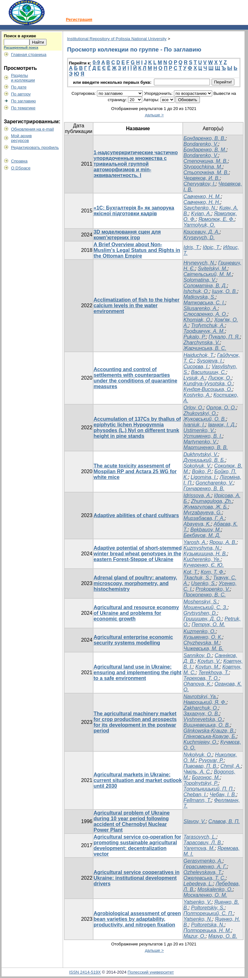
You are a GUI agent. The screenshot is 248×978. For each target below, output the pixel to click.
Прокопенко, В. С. (204, 594)
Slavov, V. (194, 821)
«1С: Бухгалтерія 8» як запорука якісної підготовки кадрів (134, 210)
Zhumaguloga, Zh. (211, 501)
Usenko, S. (203, 583)
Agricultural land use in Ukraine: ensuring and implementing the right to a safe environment (137, 672)
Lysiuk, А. (194, 378)
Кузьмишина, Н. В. (205, 553)
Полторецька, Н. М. (207, 930)
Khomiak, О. (197, 319)
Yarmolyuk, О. (199, 225)
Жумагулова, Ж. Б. (205, 507)
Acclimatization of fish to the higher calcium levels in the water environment (137, 305)
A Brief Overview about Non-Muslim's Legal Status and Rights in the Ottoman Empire (137, 250)
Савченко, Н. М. (202, 196)
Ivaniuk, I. (194, 424)
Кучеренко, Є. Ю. (203, 565)
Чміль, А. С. (197, 771)
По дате (19, 87)
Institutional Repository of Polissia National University (117, 38)
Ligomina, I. (204, 477)
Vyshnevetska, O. (203, 719)
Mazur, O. (194, 936)
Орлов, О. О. (221, 407)
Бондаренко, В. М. (204, 149)
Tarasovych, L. (199, 837)
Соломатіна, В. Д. (205, 285)
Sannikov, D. (197, 655)
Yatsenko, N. (197, 919)
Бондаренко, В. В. (204, 138)
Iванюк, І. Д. (222, 424)
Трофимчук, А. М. (204, 331)
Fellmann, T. (197, 800)
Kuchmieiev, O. (200, 742)
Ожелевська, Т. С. (204, 878)
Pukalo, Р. (194, 336)
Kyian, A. (201, 213)
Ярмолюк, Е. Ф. (216, 219)
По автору (21, 94)
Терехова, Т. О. (201, 678)
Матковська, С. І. (204, 302)
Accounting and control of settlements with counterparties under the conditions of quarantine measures (135, 378)
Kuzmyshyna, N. (201, 548)
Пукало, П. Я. (224, 336)
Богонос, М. (206, 777)
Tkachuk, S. (196, 577)
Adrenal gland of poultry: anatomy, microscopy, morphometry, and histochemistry (135, 583)
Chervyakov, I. (199, 183)
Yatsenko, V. (197, 902)
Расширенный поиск (21, 47)
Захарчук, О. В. (201, 713)
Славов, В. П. (224, 821)
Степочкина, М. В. (205, 161)
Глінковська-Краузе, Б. (209, 736)
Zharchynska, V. (201, 342)
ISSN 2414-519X (85, 972)
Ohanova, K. (197, 684)
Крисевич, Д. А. (201, 232)
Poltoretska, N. (207, 924)
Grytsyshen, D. (200, 613)
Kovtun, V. (208, 661)
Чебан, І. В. (223, 794)
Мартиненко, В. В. (205, 447)
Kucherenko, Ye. (201, 559)
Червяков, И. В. (201, 178)
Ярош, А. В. (223, 542)
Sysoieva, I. (210, 361)
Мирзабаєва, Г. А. (204, 518)
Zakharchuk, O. (200, 708)
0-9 (96, 62)
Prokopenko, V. (213, 589)
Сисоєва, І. (196, 366)
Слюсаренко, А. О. (205, 314)
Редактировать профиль (35, 147)
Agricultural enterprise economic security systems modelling (133, 639)
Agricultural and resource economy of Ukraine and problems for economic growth (136, 613)
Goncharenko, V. (214, 483)
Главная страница (29, 54)
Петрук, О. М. (208, 624)
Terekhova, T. (213, 672)
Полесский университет (151, 972)
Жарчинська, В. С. (204, 348)
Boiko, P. (202, 471)
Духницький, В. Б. (204, 460)
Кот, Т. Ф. (213, 572)
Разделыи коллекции (23, 78)
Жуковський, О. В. (204, 419)
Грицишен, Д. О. (202, 618)
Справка (19, 161)
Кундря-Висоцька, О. (207, 389)
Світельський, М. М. (207, 274)
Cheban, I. (195, 794)
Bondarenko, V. (200, 144)
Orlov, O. (193, 407)
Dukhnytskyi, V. (200, 454)
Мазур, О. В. (222, 936)
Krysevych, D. (199, 237)
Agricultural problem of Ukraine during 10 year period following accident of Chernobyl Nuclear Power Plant (132, 821)
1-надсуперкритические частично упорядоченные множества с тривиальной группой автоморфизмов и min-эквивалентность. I (136, 164)
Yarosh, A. (195, 542)
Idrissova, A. (197, 495)
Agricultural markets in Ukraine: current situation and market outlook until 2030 (138, 780)
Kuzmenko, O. (199, 631)
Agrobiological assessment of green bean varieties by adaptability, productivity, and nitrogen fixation (137, 919)
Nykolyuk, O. (197, 754)
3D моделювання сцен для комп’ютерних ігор (127, 234)
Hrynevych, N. (199, 263)
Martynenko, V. (200, 441)
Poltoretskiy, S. (208, 907)
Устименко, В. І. (202, 436)
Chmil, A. (230, 766)
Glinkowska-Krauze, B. (209, 730)
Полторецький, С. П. (208, 913)
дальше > (154, 115)
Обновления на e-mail (32, 129)
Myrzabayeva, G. (202, 512)
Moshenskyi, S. (200, 601)
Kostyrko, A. (197, 395)
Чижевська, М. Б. (203, 648)
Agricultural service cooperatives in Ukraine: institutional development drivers (137, 878)
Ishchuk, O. (196, 291)
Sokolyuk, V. (197, 465)
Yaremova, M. (198, 848)
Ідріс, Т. (211, 247)
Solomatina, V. (199, 280)
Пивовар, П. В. (200, 766)
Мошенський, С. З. (205, 607)
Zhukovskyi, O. (200, 413)
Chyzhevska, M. (201, 642)
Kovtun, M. (207, 666)
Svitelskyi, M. (212, 268)
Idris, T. (191, 247)
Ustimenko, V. (198, 430)
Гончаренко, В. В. (203, 488)
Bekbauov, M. (205, 529)
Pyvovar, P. (211, 760)
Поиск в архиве (20, 36)
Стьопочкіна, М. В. (206, 172)
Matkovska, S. (199, 297)
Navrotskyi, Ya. (200, 696)
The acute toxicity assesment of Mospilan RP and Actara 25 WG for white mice (135, 471)
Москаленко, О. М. (205, 895)
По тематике (23, 108)
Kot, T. (190, 572)
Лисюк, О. (219, 378)
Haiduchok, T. (198, 355)
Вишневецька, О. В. (206, 725)
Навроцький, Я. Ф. (204, 702)
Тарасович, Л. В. (202, 842)
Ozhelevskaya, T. (202, 872)
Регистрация (79, 19)
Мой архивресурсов (21, 138)
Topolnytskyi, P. (200, 783)
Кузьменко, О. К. (202, 637)
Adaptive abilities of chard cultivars (136, 515)
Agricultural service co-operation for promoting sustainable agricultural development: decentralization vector (137, 845)
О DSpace (21, 168)
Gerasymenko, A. (202, 861)
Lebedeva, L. (198, 883)
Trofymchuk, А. (208, 325)
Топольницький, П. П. (208, 789)
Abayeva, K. (197, 524)
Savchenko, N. (199, 208)
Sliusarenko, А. (200, 308)
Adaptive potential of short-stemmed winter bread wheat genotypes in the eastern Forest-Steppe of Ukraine (138, 553)
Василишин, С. (208, 372)
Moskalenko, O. (214, 889)
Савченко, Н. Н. (201, 202)
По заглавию (23, 101)
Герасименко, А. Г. (205, 866)
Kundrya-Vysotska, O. (207, 383)
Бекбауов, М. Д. (201, 535)
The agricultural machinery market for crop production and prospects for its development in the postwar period (135, 722)
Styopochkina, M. (202, 166)
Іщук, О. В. (224, 291)
